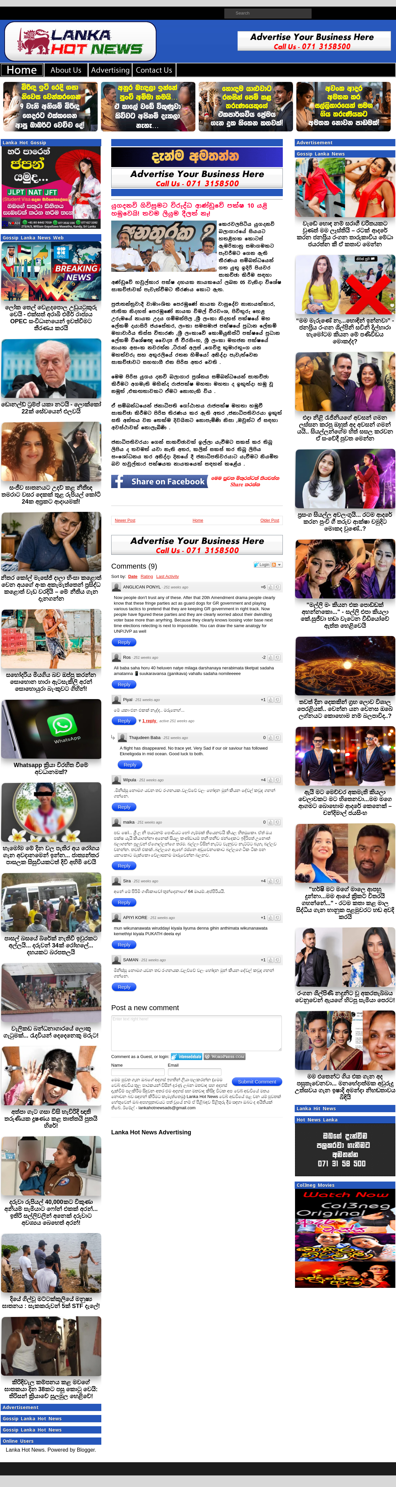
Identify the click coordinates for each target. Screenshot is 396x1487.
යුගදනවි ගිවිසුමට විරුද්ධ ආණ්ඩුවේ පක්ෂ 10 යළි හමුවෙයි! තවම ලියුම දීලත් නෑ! (189, 209)
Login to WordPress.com (225, 1056)
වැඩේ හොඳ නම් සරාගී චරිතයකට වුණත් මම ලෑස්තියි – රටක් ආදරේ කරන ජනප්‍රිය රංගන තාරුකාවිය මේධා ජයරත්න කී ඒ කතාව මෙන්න (345, 234)
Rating (147, 576)
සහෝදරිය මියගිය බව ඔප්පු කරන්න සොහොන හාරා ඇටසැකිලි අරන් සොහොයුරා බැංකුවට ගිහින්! (51, 682)
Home (198, 520)
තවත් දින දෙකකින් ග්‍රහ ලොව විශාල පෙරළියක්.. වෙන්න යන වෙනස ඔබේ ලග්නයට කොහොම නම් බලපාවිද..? (345, 709)
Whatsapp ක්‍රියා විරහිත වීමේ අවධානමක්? (51, 768)
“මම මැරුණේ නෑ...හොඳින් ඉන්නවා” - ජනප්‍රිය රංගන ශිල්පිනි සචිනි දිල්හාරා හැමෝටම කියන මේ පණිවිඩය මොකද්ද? (345, 331)
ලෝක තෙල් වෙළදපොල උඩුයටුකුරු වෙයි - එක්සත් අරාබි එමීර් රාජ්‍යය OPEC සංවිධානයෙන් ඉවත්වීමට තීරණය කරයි (51, 318)
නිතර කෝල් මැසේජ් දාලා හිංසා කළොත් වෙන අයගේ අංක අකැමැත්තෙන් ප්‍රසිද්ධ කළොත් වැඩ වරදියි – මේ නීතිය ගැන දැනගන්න (51, 588)
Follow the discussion (277, 565)
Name (117, 1065)
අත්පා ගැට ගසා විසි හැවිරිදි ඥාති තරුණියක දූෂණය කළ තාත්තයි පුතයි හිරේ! (50, 1119)
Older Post (269, 520)
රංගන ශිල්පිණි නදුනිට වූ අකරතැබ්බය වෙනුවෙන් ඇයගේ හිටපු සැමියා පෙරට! (345, 997)
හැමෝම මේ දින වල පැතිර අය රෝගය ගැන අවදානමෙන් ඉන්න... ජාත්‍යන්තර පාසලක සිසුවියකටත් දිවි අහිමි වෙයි (51, 855)
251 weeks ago (176, 587)
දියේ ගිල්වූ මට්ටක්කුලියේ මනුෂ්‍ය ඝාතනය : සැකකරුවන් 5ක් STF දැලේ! (51, 1302)
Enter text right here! (196, 1033)
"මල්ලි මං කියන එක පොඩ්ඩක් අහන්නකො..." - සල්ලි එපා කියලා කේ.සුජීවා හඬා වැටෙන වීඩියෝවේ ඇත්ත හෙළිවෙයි (345, 615)
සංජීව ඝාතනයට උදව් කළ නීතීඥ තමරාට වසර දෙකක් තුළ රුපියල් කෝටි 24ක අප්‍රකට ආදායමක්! (51, 494)
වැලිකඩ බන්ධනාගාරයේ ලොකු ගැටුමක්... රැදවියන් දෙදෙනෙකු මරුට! (51, 1032)
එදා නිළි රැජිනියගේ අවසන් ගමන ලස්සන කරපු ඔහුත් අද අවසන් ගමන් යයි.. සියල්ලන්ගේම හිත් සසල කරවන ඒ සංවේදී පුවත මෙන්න (345, 428)
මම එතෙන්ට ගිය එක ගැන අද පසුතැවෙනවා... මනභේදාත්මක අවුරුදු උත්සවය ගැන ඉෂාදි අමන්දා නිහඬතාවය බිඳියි (345, 1087)
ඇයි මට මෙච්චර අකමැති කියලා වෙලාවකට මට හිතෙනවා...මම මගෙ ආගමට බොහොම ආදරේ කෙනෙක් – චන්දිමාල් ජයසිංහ (345, 802)
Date (132, 576)
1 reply (149, 720)
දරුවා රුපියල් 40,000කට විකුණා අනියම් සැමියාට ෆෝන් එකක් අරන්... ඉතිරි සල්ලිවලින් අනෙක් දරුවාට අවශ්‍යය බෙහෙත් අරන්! (51, 1212)
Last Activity (167, 576)
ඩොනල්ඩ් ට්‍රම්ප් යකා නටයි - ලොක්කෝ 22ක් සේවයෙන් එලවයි (51, 408)
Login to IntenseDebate (186, 1056)
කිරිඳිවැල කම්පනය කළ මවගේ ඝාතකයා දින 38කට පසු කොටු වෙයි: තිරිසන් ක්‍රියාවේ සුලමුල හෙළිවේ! (51, 1389)
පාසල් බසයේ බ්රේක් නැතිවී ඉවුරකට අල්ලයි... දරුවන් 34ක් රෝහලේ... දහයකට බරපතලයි (50, 945)
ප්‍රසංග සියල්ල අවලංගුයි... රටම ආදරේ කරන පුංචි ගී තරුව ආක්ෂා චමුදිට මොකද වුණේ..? (345, 522)
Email (173, 1065)
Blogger (86, 1450)
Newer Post (125, 520)
